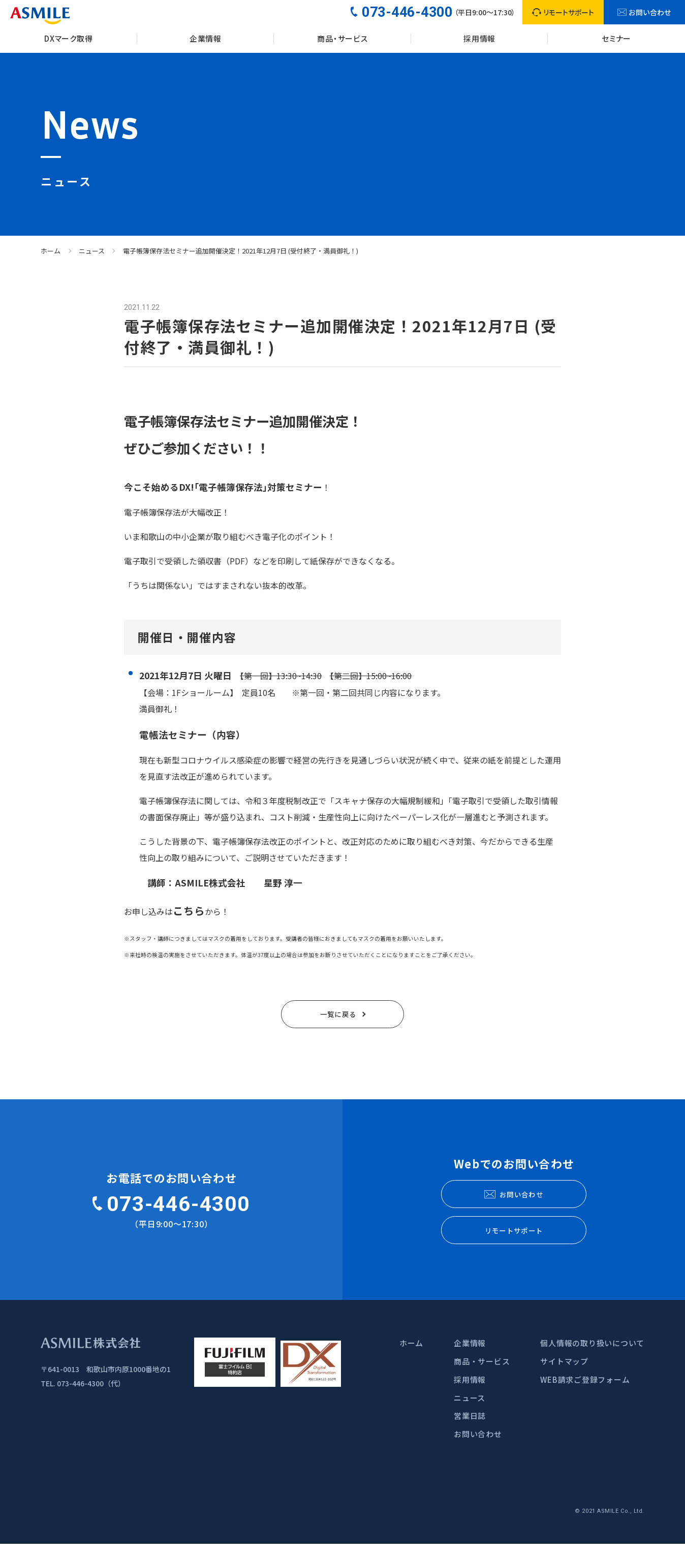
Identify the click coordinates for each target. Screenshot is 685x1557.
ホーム (50, 251)
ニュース (92, 251)
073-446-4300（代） (91, 1397)
